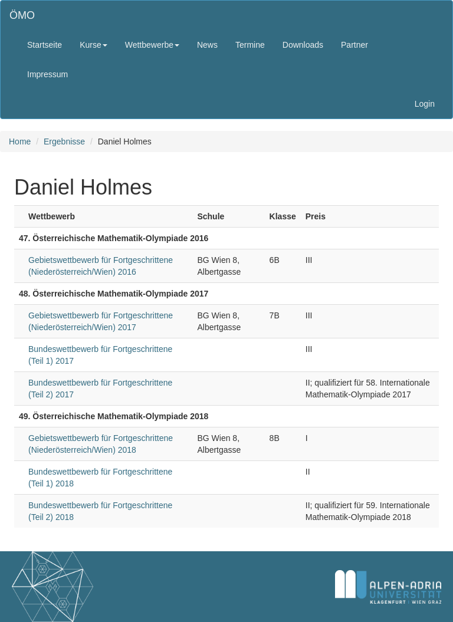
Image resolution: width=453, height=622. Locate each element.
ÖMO (22, 15)
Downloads (303, 45)
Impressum (47, 74)
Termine (250, 45)
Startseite (44, 45)
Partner (354, 45)
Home (20, 141)
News (207, 45)
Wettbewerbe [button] (152, 45)
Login (425, 103)
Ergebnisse (64, 141)
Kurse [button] (93, 45)
